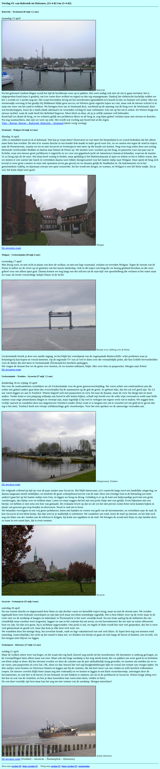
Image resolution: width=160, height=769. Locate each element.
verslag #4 (16, 766)
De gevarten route (11, 248)
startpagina (84, 766)
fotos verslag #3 (30, 766)
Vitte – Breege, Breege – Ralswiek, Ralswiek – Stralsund (33, 123)
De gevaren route (11, 484)
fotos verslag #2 (69, 766)
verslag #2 (55, 766)
